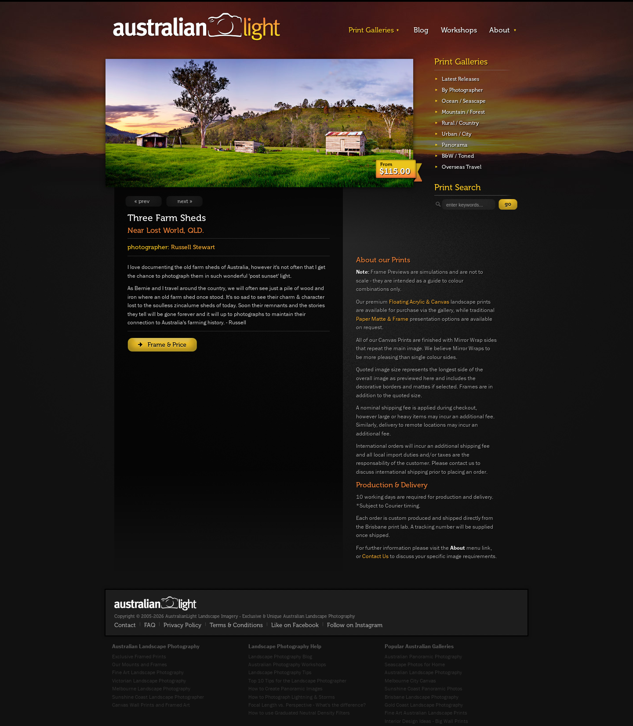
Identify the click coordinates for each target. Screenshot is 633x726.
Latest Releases (460, 79)
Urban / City (457, 134)
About (499, 30)
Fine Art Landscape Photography (148, 672)
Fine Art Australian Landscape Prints (426, 712)
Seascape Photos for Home (415, 664)
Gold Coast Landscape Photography (424, 704)
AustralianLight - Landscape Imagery (196, 27)
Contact (125, 625)
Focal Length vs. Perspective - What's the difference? (307, 704)
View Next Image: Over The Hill (184, 201)
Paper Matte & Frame (382, 319)
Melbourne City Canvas (410, 680)
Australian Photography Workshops (287, 664)
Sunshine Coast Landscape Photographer (158, 696)
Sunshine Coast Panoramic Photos (423, 688)
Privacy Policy (182, 625)
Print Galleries (371, 30)
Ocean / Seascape (464, 101)
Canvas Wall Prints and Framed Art (151, 704)
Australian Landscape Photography (423, 672)
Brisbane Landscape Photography (421, 696)
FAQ (149, 625)
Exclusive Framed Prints (139, 656)
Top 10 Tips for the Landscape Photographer (297, 680)
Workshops (459, 30)
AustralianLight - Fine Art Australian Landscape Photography (155, 603)
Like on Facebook (295, 625)
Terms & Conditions (236, 625)
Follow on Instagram (354, 625)
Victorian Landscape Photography (149, 680)
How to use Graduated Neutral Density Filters (299, 712)
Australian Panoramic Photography (423, 656)
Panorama (455, 145)
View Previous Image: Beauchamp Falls (143, 201)
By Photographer (462, 90)
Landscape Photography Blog (280, 656)
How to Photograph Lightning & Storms (291, 696)
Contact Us (375, 556)
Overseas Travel (461, 167)
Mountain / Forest (463, 112)
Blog (421, 30)
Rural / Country (460, 123)
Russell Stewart (193, 247)
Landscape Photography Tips (280, 672)
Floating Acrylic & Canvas (419, 301)
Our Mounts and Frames (139, 664)
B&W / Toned (458, 156)
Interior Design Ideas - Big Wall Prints (426, 721)
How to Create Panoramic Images (285, 688)
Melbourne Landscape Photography (151, 688)
